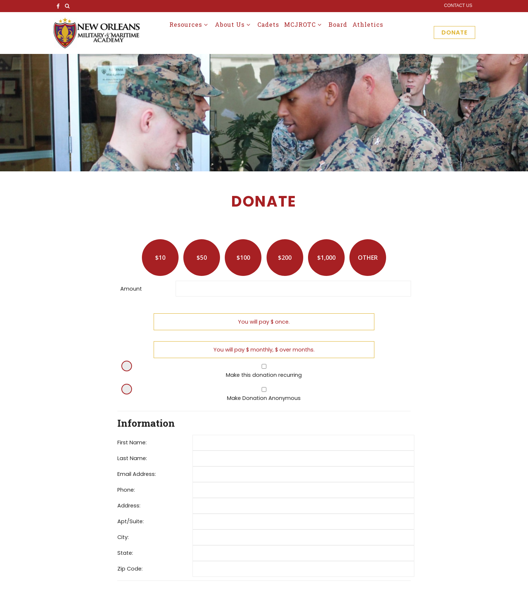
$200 (285, 258)
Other (368, 258)
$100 (243, 258)
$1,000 (326, 258)
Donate (454, 32)
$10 (160, 258)
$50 (202, 258)
